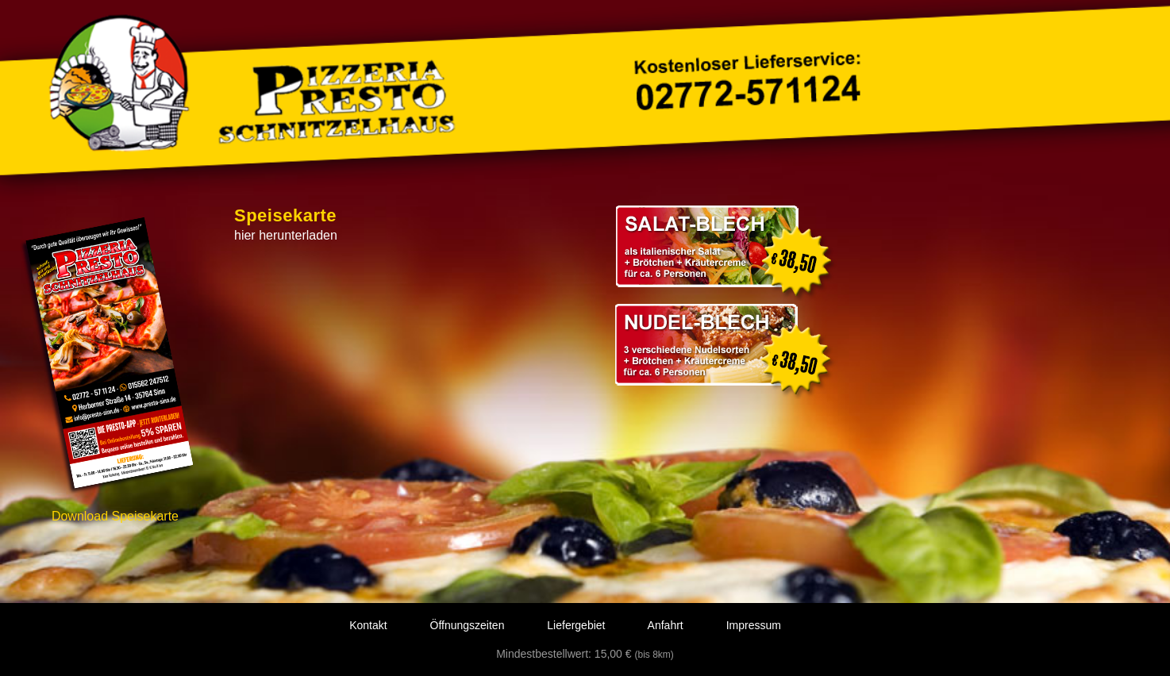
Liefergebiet (576, 625)
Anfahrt (665, 625)
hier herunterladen (285, 235)
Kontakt (368, 625)
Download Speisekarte (115, 516)
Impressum (753, 625)
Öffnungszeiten (467, 625)
